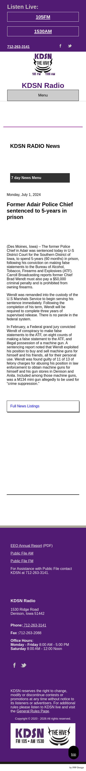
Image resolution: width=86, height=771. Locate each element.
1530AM (43, 31)
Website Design (61, 767)
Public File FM (22, 561)
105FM (43, 16)
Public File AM (22, 553)
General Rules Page (33, 711)
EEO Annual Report (26, 546)
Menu (43, 95)
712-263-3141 (18, 47)
